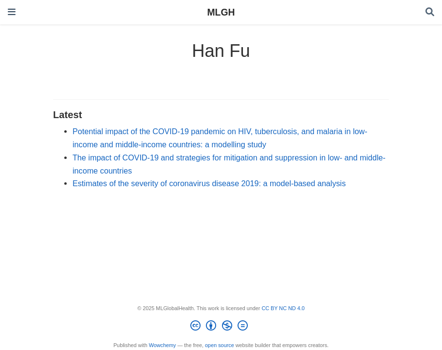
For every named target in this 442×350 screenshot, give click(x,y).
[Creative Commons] (220, 327)
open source (219, 345)
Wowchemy (162, 345)
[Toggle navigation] (12, 11)
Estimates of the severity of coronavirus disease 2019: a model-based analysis (209, 183)
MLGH (221, 12)
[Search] (429, 12)
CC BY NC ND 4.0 (282, 308)
